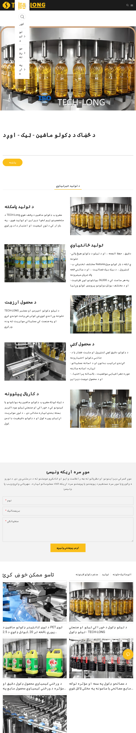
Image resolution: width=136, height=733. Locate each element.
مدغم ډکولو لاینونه (87, 574)
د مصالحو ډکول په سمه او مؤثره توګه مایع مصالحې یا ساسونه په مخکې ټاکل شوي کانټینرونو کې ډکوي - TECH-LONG (100, 686)
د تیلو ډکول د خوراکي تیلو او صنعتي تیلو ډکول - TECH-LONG (98, 629)
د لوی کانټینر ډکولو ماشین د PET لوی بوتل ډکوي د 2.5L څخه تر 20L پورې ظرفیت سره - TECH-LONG (33, 629)
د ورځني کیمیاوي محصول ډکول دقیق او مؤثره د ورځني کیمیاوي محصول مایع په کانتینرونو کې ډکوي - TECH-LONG (33, 686)
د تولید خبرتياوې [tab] (68, 185)
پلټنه (12, 162)
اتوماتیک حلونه (122, 574)
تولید (105, 574)
